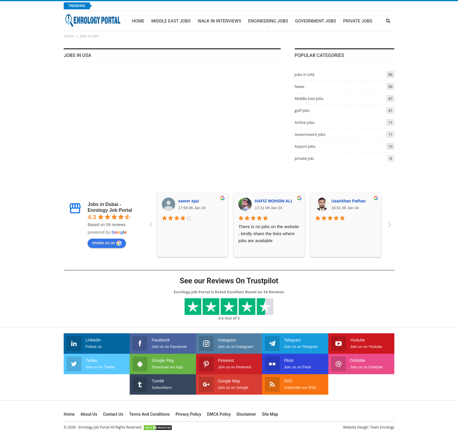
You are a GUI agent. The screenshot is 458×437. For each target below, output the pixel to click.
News (299, 86)
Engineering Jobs (268, 21)
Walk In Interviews (219, 21)
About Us (89, 414)
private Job (304, 158)
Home (138, 21)
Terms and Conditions (149, 414)
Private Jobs (357, 21)
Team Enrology (382, 427)
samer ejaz (188, 201)
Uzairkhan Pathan (349, 201)
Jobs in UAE (305, 74)
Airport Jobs (305, 146)
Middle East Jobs (171, 21)
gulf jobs (302, 110)
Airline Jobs (305, 122)
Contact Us (113, 414)
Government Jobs (315, 21)
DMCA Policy (219, 414)
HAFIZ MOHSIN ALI (273, 201)
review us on (107, 243)
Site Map (270, 414)
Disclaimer (246, 414)
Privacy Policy (188, 414)
